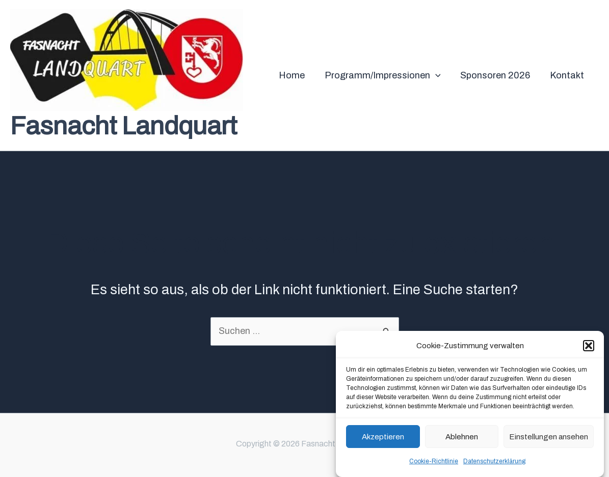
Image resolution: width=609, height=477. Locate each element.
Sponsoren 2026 (497, 75)
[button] (589, 346)
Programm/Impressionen (386, 76)
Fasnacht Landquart (123, 126)
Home (296, 75)
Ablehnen (461, 437)
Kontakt (567, 75)
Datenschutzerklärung (494, 461)
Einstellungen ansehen (548, 437)
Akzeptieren (383, 437)
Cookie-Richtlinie (433, 461)
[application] (438, 76)
